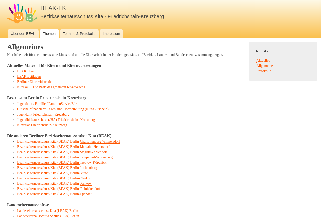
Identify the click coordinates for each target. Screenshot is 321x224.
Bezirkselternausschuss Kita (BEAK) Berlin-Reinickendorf (58, 189)
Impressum (111, 34)
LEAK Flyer (26, 71)
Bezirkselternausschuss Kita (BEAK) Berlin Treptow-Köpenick (61, 162)
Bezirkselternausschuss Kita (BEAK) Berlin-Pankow (54, 183)
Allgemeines (265, 66)
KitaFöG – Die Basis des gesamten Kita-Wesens (51, 87)
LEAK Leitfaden (29, 76)
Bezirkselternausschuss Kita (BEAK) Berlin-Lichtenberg (57, 168)
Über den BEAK (23, 34)
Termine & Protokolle (79, 34)
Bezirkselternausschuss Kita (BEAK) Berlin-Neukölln (55, 178)
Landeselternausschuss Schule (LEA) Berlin (48, 216)
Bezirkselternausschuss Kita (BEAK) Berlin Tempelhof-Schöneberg (65, 157)
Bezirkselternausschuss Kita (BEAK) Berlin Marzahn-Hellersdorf (63, 147)
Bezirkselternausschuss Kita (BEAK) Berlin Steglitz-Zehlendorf (62, 152)
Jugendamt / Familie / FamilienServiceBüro (47, 104)
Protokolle (263, 71)
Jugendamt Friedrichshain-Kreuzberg (43, 114)
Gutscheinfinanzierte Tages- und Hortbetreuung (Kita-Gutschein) (63, 109)
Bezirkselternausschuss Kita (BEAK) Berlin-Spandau (54, 194)
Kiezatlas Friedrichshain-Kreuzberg (42, 125)
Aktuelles (263, 60)
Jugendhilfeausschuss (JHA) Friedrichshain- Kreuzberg (56, 120)
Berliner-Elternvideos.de (34, 82)
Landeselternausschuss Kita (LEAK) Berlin (47, 211)
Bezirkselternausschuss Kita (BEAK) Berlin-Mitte (52, 173)
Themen (49, 34)
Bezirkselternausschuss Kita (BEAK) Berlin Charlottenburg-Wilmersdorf (68, 141)
